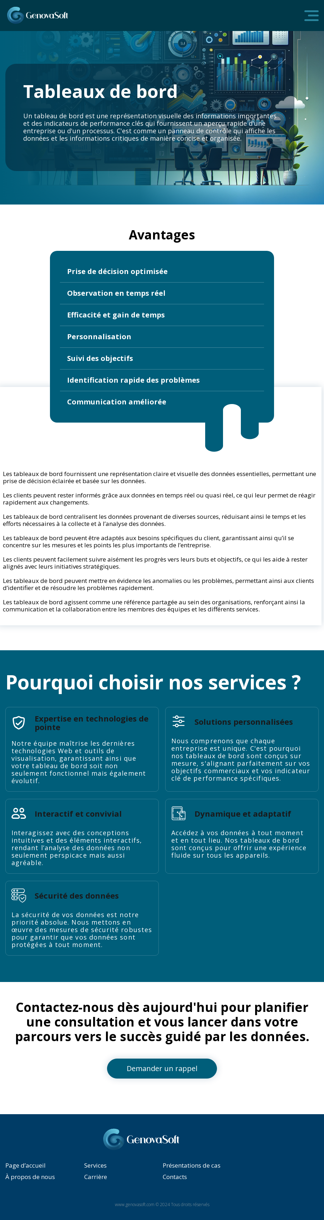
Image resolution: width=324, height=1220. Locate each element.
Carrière (95, 1177)
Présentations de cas (192, 1165)
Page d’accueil (25, 1165)
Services (95, 1165)
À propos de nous (30, 1177)
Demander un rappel (162, 1068)
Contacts (175, 1177)
